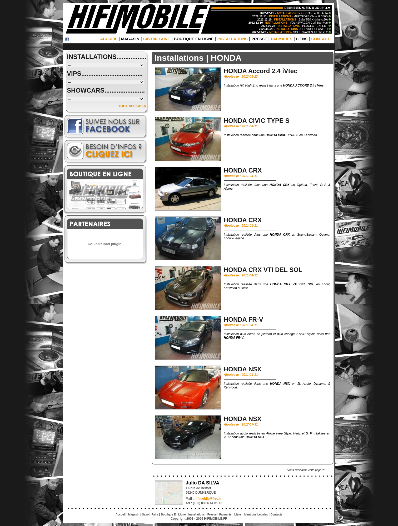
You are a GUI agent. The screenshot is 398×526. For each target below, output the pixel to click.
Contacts (276, 514)
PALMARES (281, 39)
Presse (212, 514)
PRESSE (259, 39)
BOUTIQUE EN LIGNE (194, 39)
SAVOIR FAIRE (156, 39)
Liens (238, 514)
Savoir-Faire (150, 514)
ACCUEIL (108, 39)
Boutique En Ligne (173, 514)
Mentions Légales (256, 514)
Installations (196, 514)
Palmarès (225, 514)
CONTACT (320, 39)
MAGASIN (130, 39)
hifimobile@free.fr (208, 498)
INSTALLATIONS (232, 39)
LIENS (301, 39)
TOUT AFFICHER (132, 106)
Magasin (134, 514)
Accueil (121, 514)
